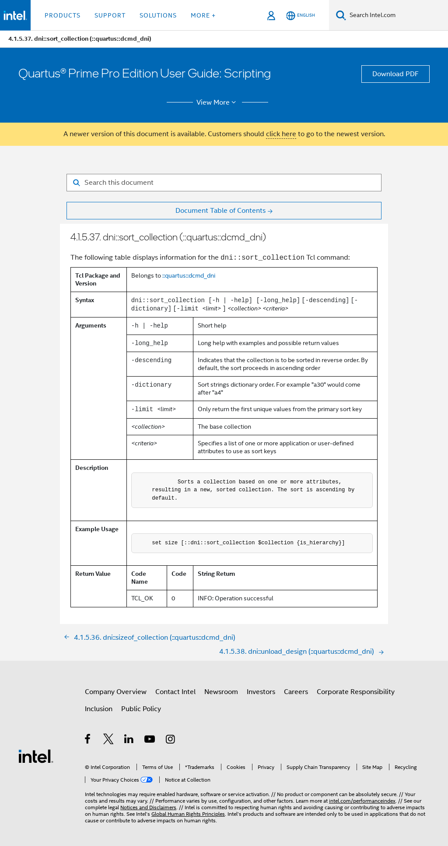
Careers (296, 691)
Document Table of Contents (220, 210)
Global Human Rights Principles (188, 814)
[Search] (341, 15)
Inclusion (98, 709)
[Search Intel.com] (397, 15)
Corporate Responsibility (356, 691)
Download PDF (395, 74)
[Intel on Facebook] (88, 740)
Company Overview (116, 691)
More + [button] (203, 15)
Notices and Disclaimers (148, 807)
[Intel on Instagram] (171, 740)
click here (281, 134)
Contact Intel (175, 691)
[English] (300, 15)
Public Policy (141, 709)
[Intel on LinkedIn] (129, 740)
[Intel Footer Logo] (35, 755)
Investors (261, 691)
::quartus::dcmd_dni (188, 275)
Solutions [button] (158, 15)
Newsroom (221, 691)
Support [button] (110, 15)
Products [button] (62, 15)
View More (217, 102)
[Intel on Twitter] (109, 740)
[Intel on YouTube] (150, 740)
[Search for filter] (224, 182)
